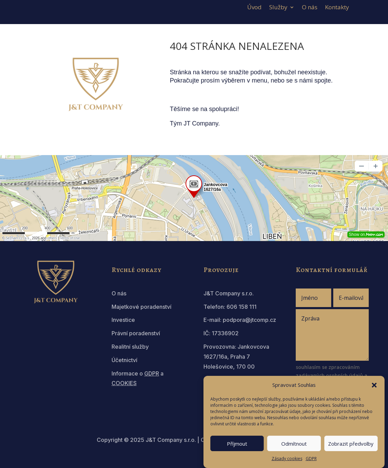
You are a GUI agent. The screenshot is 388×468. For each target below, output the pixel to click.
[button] (374, 385)
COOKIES (124, 383)
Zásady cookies (287, 458)
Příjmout (237, 443)
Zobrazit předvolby (351, 443)
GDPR (311, 458)
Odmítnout (294, 443)
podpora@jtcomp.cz (249, 319)
